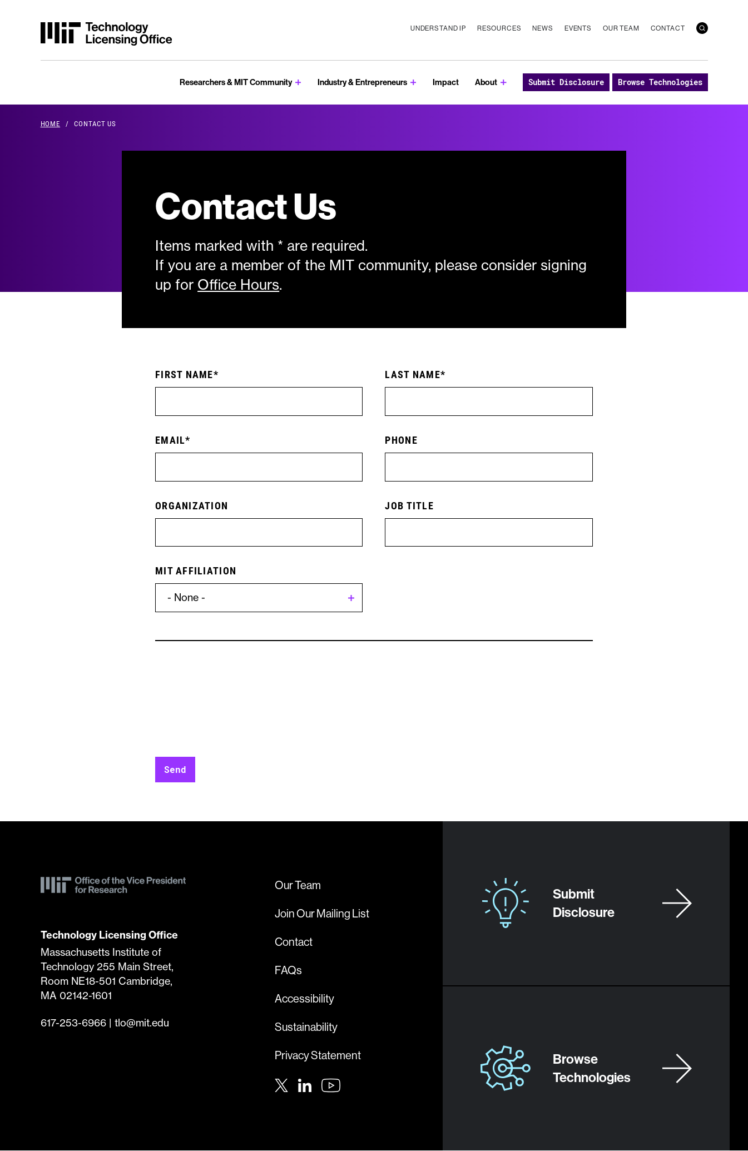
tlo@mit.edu (142, 1022)
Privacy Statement (318, 1055)
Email (170, 439)
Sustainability (306, 1027)
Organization (191, 505)
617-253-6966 (73, 1022)
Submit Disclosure (566, 82)
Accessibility (304, 998)
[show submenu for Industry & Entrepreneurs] (413, 83)
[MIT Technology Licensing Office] (106, 34)
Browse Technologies (660, 82)
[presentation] (239, 707)
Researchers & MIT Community (236, 82)
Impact (446, 82)
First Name (184, 374)
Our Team (621, 28)
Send (175, 769)
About (486, 82)
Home (51, 123)
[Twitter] (281, 1084)
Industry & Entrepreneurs (362, 82)
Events (578, 28)
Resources (499, 28)
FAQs (288, 970)
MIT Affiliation (195, 570)
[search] (702, 28)
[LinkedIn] (304, 1084)
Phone (401, 439)
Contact (668, 28)
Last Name (412, 374)
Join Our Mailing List (322, 913)
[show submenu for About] (504, 83)
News (542, 28)
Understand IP (438, 28)
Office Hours (238, 285)
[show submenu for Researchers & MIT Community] (298, 83)
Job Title (409, 505)
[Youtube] (330, 1085)
